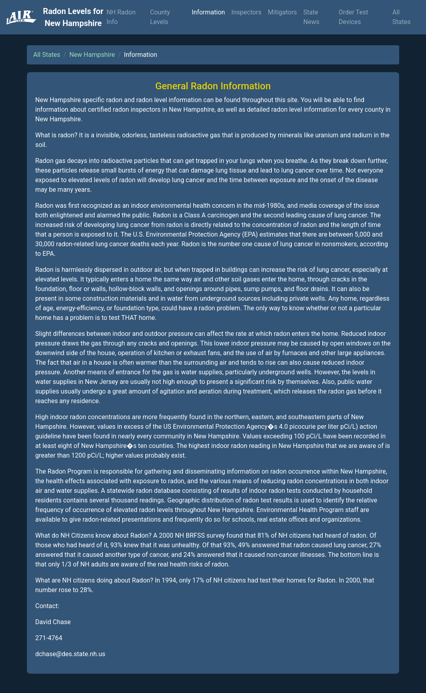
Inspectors (246, 12)
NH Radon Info (120, 17)
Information (208, 12)
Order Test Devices (353, 17)
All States (401, 17)
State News (311, 17)
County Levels (160, 17)
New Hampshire (92, 54)
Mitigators (282, 12)
